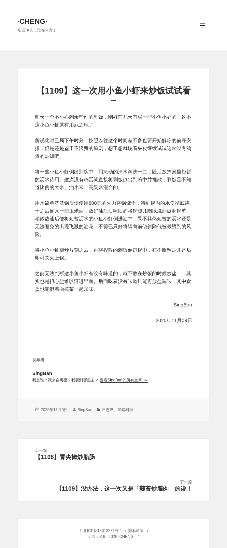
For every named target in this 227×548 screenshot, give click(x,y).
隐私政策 (136, 530)
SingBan (85, 409)
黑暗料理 (125, 409)
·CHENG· (33, 21)
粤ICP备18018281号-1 (102, 530)
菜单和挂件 (202, 25)
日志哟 (108, 409)
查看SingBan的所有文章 (121, 380)
